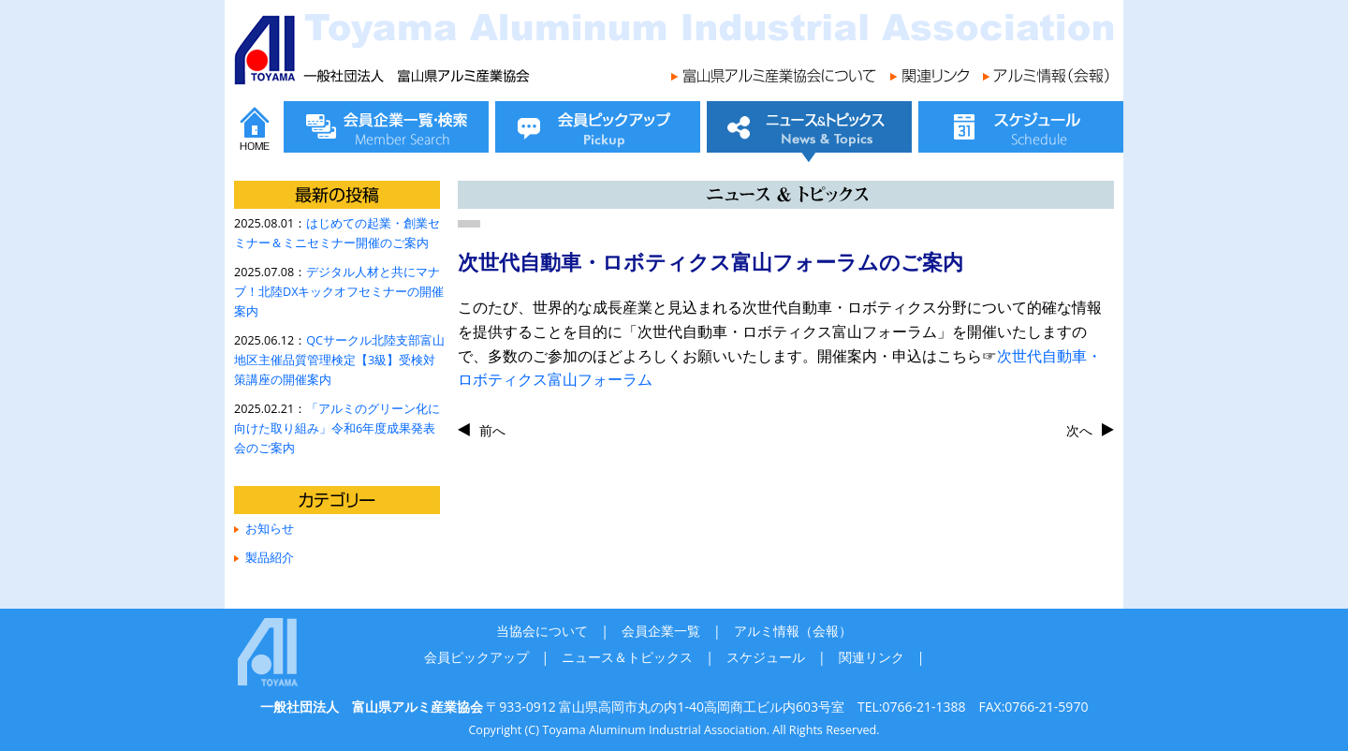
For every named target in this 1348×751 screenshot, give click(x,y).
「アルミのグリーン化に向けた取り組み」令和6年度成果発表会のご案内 (337, 428)
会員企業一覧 (661, 631)
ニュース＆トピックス (627, 657)
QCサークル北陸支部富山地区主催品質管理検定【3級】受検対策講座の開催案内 (339, 360)
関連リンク (871, 657)
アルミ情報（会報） (793, 631)
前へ (492, 430)
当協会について (542, 631)
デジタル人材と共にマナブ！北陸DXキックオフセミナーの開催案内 (339, 291)
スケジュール (765, 657)
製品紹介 (269, 558)
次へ (1079, 430)
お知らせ (269, 529)
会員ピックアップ (476, 657)
